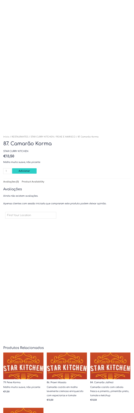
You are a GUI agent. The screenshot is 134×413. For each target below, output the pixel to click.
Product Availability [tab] (33, 181)
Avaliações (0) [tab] (11, 181)
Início (6, 137)
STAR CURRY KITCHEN (42, 137)
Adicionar (24, 171)
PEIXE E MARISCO (65, 137)
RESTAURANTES (20, 137)
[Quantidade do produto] (7, 171)
